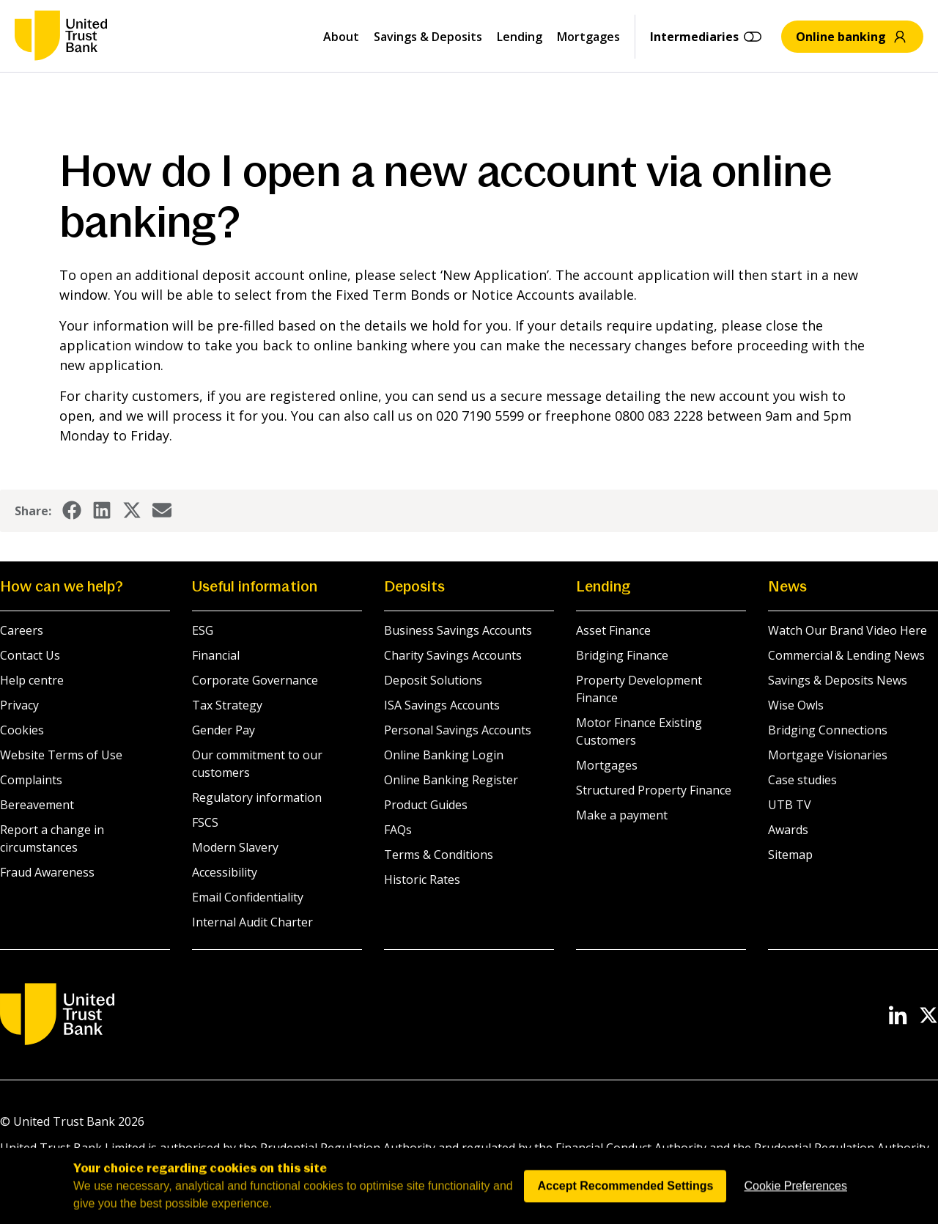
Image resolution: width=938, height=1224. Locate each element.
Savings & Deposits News (837, 680)
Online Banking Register (451, 780)
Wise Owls (796, 705)
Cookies (22, 730)
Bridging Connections (827, 730)
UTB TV (789, 805)
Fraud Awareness (47, 872)
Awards (788, 830)
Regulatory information (257, 797)
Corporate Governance (255, 680)
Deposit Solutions (433, 680)
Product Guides (426, 805)
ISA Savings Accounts (442, 705)
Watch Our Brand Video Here (847, 630)
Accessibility (224, 872)
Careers (21, 630)
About (341, 37)
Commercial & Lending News (846, 655)
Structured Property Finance (653, 790)
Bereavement (37, 805)
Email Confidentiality (247, 897)
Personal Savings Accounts (457, 730)
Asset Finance (613, 630)
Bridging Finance (622, 655)
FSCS (205, 822)
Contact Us (30, 655)
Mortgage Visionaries (827, 755)
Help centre (32, 680)
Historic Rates (422, 879)
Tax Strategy (227, 705)
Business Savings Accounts (458, 630)
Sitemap (790, 855)
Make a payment (622, 815)
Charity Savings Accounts (453, 655)
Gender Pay (223, 730)
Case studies (802, 780)
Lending (519, 37)
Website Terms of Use (61, 755)
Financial (216, 655)
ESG (202, 630)
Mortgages (588, 37)
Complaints (31, 780)
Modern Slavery (235, 847)
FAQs (398, 830)
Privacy (19, 705)
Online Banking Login (443, 755)
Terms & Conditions (438, 855)
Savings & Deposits (428, 37)
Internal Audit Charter (252, 922)
